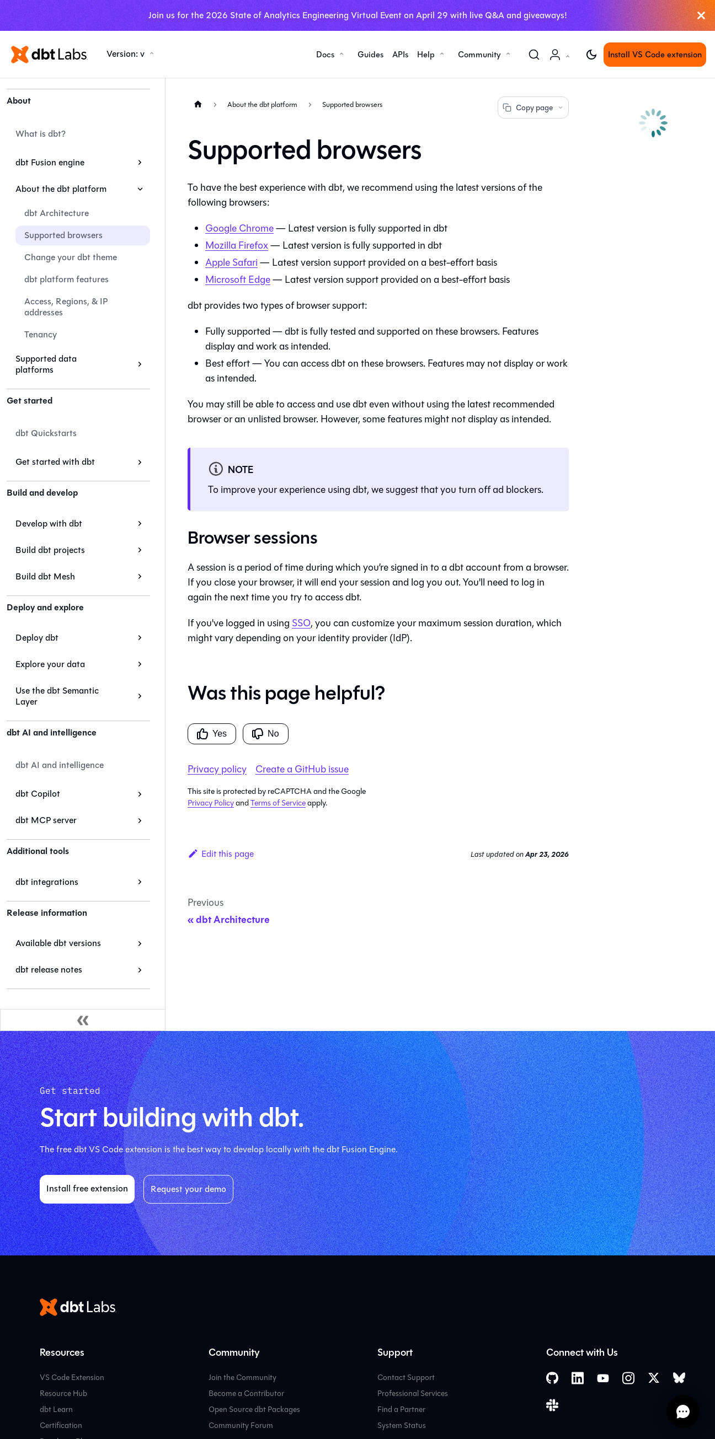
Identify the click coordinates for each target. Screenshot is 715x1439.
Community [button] (479, 55)
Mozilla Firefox (236, 245)
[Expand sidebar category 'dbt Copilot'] (140, 794)
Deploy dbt (36, 637)
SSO (301, 623)
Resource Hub (63, 1393)
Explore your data (50, 664)
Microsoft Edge (237, 279)
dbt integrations (46, 882)
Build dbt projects (50, 550)
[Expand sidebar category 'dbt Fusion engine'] (140, 163)
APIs (400, 55)
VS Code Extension (72, 1377)
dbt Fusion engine (49, 162)
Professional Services (412, 1393)
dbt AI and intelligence (59, 765)
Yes (212, 733)
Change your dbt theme (70, 257)
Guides (370, 55)
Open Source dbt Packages (254, 1409)
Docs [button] (325, 55)
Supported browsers (63, 235)
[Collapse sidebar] (83, 1020)
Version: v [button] (125, 53)
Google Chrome (239, 228)
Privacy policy (217, 769)
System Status (401, 1425)
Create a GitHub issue (302, 769)
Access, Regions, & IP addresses (66, 307)
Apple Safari (231, 262)
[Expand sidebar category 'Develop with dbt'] (140, 524)
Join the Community (242, 1377)
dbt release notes (48, 969)
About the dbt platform (60, 188)
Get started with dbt (55, 461)
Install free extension (87, 1188)
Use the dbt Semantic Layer (57, 696)
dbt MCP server (46, 820)
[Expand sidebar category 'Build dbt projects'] (140, 550)
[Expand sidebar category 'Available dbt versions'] (140, 943)
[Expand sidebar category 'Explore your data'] (140, 664)
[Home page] (198, 103)
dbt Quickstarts (46, 433)
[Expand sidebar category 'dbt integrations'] (140, 882)
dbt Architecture (56, 213)
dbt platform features (66, 279)
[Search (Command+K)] (534, 55)
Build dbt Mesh (45, 576)
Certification (61, 1425)
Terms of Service (278, 803)
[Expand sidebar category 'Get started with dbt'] (140, 462)
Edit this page (221, 853)
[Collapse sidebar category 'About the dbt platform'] (140, 189)
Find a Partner (401, 1409)
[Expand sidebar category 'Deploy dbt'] (140, 638)
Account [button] (561, 60)
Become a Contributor (246, 1393)
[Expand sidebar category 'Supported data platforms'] (140, 364)
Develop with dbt (48, 523)
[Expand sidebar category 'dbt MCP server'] (140, 820)
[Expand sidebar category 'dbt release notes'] (140, 970)
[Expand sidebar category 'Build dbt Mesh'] (140, 577)
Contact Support (406, 1377)
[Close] (701, 15)
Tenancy (40, 334)
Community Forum (241, 1425)
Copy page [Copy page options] (533, 108)
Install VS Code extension (655, 55)
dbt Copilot (37, 793)
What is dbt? (40, 133)
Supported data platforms (46, 364)
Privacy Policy (211, 803)
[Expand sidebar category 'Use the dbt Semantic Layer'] (140, 696)
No (265, 733)
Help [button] (426, 55)
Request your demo (188, 1189)
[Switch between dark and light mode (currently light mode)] (591, 54)
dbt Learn (56, 1409)
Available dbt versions (58, 943)
